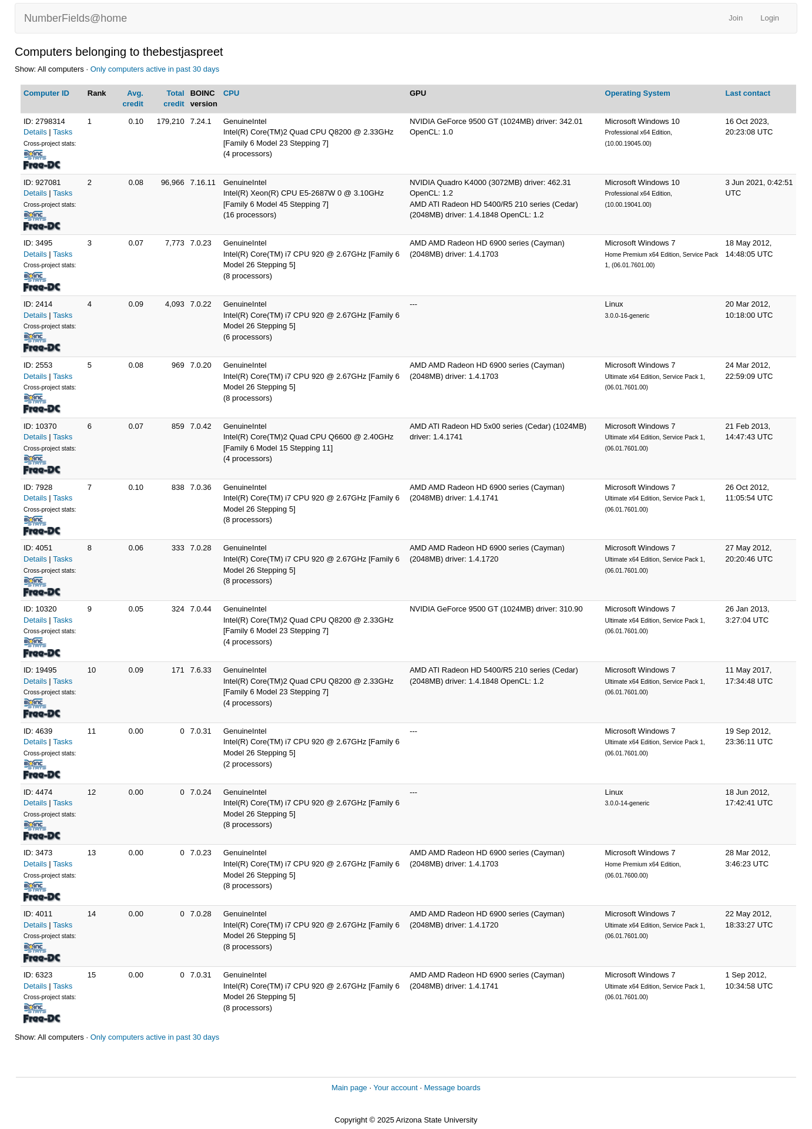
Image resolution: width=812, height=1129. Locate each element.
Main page (349, 1087)
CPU (231, 93)
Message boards (452, 1087)
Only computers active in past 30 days (155, 69)
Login (769, 18)
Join (736, 18)
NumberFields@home (75, 18)
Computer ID (46, 93)
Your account (395, 1087)
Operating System (637, 93)
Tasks (62, 131)
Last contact (748, 93)
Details (35, 131)
